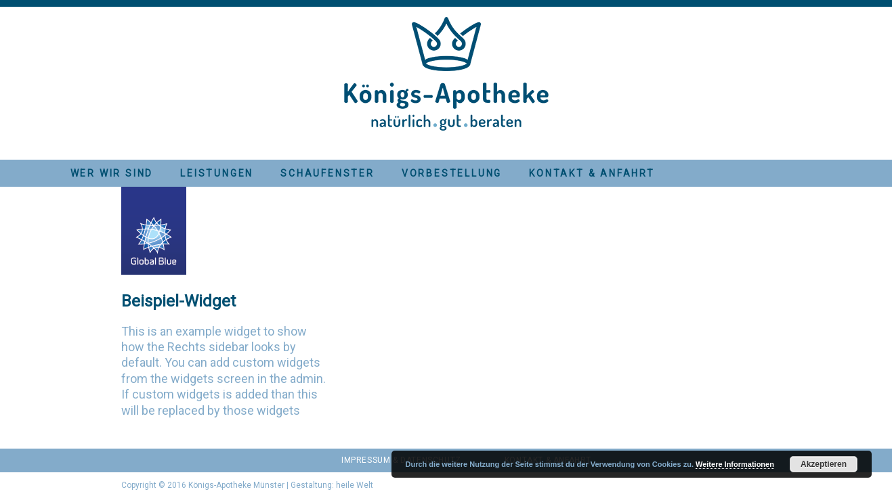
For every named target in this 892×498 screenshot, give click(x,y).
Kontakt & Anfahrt (592, 173)
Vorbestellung (452, 173)
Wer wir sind (112, 173)
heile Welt (354, 485)
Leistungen (216, 173)
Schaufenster (327, 173)
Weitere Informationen (735, 464)
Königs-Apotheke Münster (236, 485)
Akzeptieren (824, 464)
